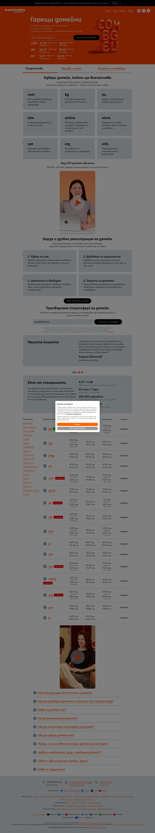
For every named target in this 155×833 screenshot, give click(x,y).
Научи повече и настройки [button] (77, 428)
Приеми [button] (77, 424)
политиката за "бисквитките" (74, 414)
